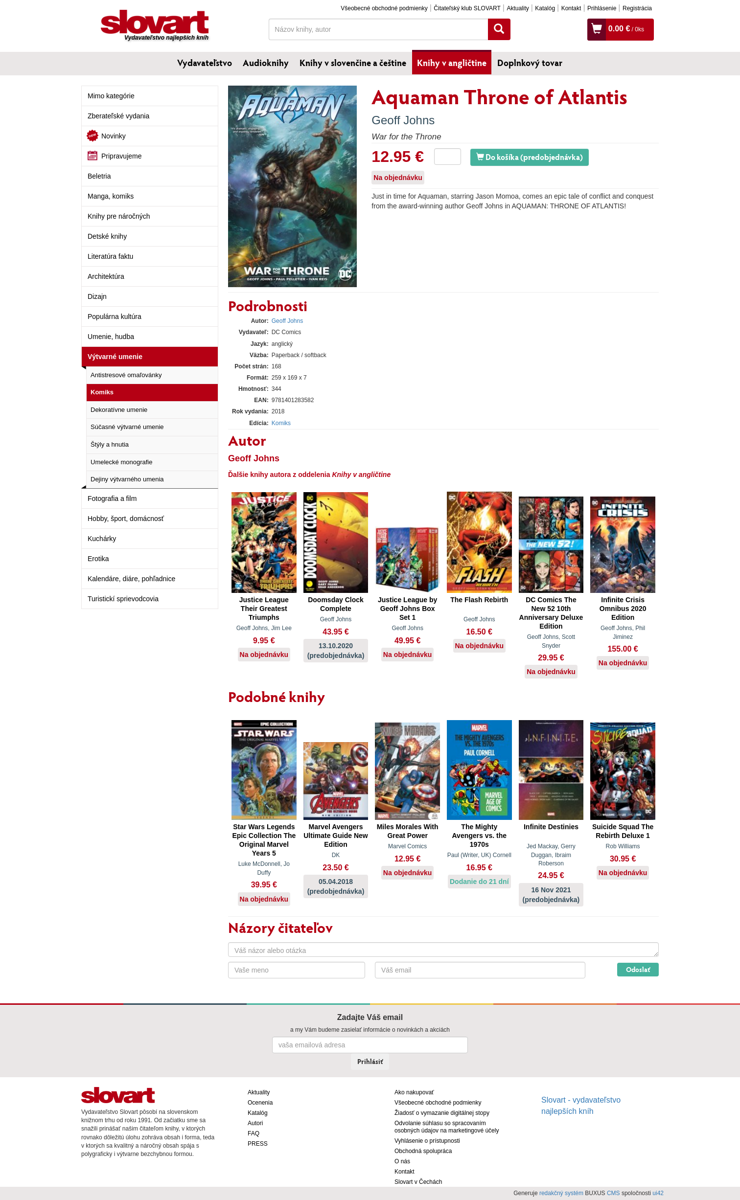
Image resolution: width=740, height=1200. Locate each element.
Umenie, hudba (111, 336)
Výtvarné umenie (115, 357)
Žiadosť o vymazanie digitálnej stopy (441, 1112)
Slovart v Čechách (418, 1181)
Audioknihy (266, 62)
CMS (613, 1193)
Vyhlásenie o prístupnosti (427, 1140)
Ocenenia (260, 1102)
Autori (255, 1123)
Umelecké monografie (121, 462)
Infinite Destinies (551, 827)
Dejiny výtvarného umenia (127, 479)
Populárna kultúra (114, 316)
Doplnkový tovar (529, 62)
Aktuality (518, 8)
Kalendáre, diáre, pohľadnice (131, 579)
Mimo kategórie (111, 96)
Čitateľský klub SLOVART (467, 8)
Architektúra (106, 276)
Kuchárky (102, 539)
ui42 (658, 1193)
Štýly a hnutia (110, 444)
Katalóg (545, 8)
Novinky (113, 136)
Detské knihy (107, 236)
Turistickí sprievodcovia (123, 599)
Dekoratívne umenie (119, 409)
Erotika (98, 559)
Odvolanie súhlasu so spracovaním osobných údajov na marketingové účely (446, 1127)
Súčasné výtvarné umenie (127, 426)
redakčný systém (561, 1193)
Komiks (102, 392)
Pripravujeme (121, 156)
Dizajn (97, 296)
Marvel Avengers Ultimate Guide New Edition (335, 835)
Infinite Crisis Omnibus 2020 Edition (623, 608)
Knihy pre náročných (119, 216)
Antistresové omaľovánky (126, 375)
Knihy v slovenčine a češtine (353, 62)
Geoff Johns (403, 120)
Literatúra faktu (110, 256)
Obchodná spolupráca (423, 1151)
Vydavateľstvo (204, 62)
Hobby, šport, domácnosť (126, 518)
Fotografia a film (112, 498)
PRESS (258, 1143)
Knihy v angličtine (451, 62)
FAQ (253, 1133)
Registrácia (637, 8)
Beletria (99, 176)
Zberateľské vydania (118, 116)
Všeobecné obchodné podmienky (384, 8)
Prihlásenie (601, 8)
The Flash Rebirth (479, 600)
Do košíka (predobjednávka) (529, 157)
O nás (402, 1161)
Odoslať (638, 969)
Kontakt (571, 8)
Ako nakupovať (414, 1092)
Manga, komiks (111, 196)
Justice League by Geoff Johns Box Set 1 (407, 608)
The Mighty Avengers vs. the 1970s (479, 835)
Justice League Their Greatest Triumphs (264, 608)
